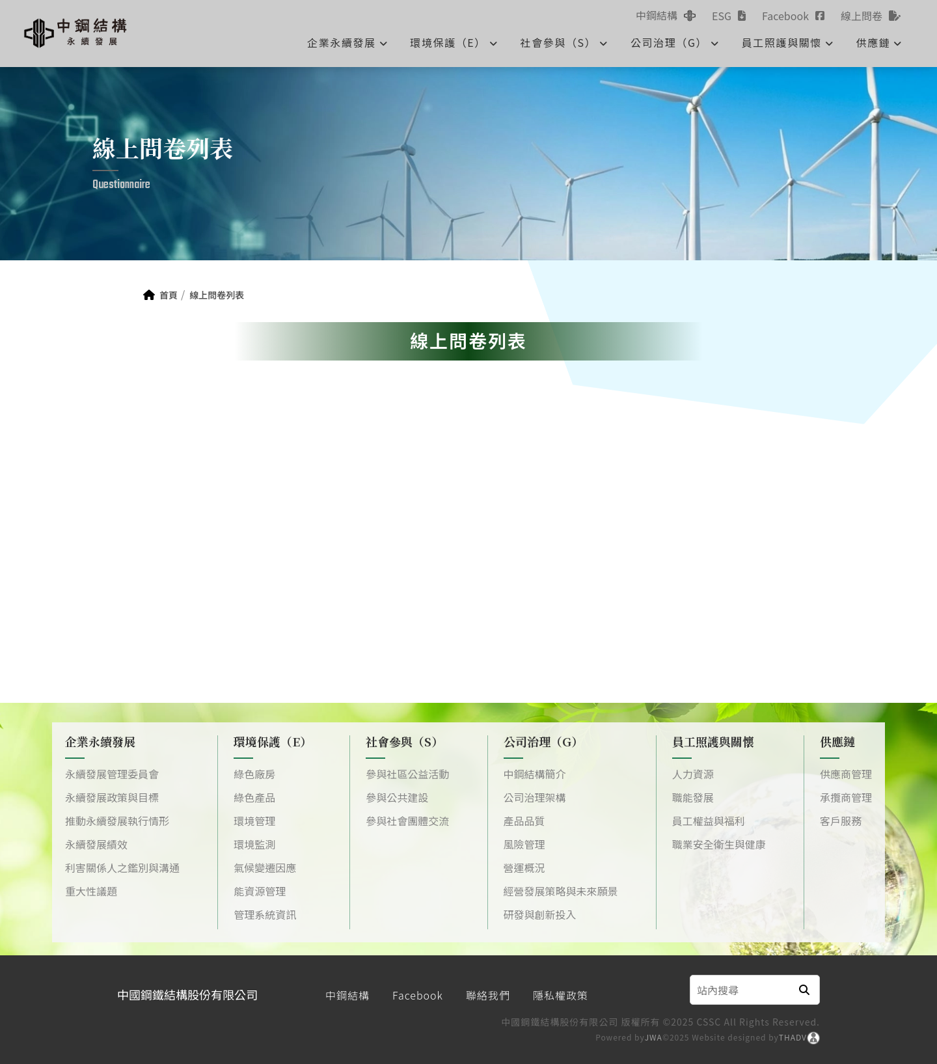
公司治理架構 (535, 797)
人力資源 (693, 774)
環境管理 (254, 820)
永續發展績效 (96, 844)
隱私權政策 (560, 995)
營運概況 (524, 867)
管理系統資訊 (265, 914)
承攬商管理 (846, 797)
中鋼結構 (347, 995)
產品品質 (524, 820)
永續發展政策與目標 (112, 797)
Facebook (417, 995)
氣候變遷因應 (265, 867)
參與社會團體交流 (407, 820)
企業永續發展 (347, 42)
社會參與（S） (564, 42)
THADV (793, 1037)
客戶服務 (841, 820)
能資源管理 (260, 891)
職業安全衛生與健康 (719, 844)
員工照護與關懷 (788, 42)
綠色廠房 (254, 774)
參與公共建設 (397, 797)
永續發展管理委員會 (112, 774)
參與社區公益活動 (407, 774)
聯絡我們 (488, 995)
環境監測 (254, 844)
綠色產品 (254, 797)
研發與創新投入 (540, 914)
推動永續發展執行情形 (117, 820)
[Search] (739, 989)
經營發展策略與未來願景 (561, 891)
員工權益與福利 (708, 820)
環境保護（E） (454, 42)
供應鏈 (879, 42)
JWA (653, 1037)
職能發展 (693, 797)
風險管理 (524, 844)
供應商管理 (846, 774)
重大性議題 (91, 891)
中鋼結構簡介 (535, 774)
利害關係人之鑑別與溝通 (122, 867)
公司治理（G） (675, 42)
